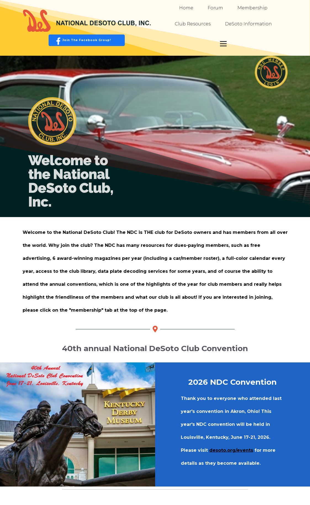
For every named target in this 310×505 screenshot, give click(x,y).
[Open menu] (223, 43)
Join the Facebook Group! (86, 40)
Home (186, 7)
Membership (252, 7)
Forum (215, 7)
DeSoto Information (248, 23)
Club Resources (193, 23)
